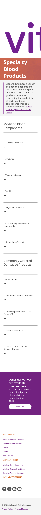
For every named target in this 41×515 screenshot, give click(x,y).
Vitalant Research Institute (14, 469)
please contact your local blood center (19, 109)
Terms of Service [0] (21, 509)
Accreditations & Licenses (13, 439)
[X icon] (9, 488)
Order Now (20, 407)
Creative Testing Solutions (13, 473)
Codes (5, 448)
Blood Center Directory (12, 443)
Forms (5, 451)
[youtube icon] (19, 488)
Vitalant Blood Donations (13, 465)
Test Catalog (8, 455)
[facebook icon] (4, 488)
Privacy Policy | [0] (8, 509)
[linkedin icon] (14, 488)
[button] (4, 147)
